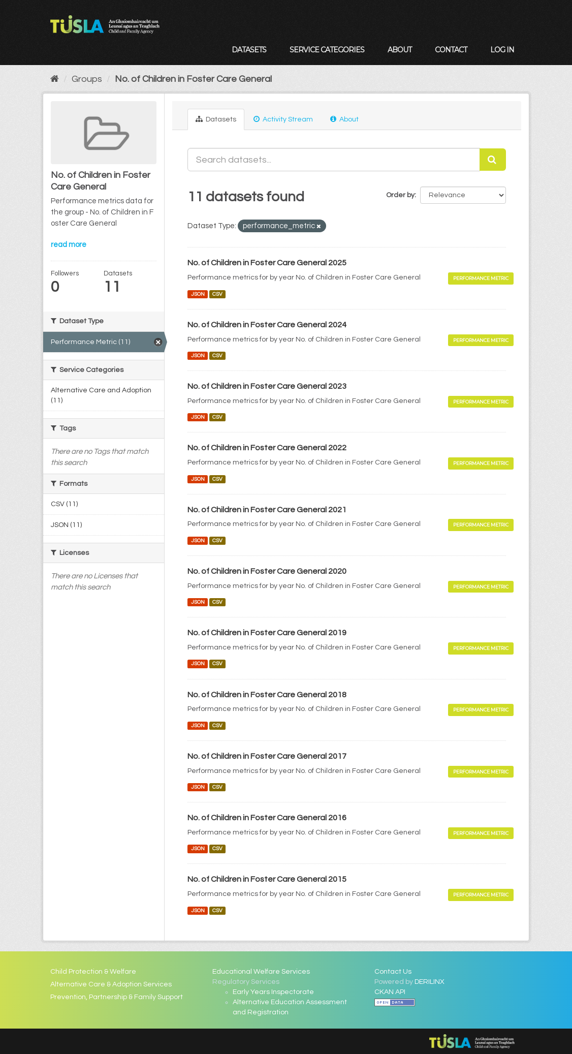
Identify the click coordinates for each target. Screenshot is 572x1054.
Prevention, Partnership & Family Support (116, 997)
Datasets (249, 49)
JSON (198, 294)
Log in (502, 49)
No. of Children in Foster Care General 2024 (266, 325)
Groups (87, 79)
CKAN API (389, 992)
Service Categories (327, 49)
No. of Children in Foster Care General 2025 (266, 263)
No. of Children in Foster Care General (193, 79)
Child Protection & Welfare (93, 971)
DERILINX (429, 981)
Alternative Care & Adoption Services (111, 984)
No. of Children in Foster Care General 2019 (266, 633)
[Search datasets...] (333, 159)
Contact (451, 49)
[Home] (54, 79)
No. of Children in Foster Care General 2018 (266, 695)
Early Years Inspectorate (273, 992)
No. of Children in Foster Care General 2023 (266, 386)
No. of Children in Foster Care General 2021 (266, 510)
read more (68, 245)
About (399, 49)
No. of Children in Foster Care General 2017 (266, 756)
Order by (400, 195)
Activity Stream (283, 119)
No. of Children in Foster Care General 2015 (266, 879)
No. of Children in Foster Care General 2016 (266, 818)
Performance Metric (481, 278)
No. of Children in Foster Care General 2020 (266, 571)
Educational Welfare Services (261, 971)
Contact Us (392, 971)
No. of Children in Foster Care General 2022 (266, 448)
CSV (217, 294)
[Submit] (493, 159)
